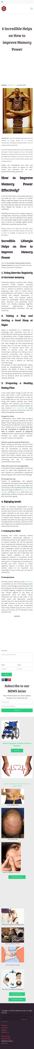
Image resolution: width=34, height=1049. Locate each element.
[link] (18, 89)
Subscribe (17, 710)
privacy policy (4, 1021)
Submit (7, 674)
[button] (2, 2)
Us (8, 1032)
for (6, 1032)
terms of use (24, 1019)
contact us (4, 1028)
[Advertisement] (16, 69)
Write (3, 1032)
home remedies (18, 408)
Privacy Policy (6, 1039)
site (2, 1030)
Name (3, 665)
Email (19, 665)
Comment (4, 650)
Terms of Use (5, 1036)
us (6, 1025)
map (5, 1030)
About (3, 1025)
